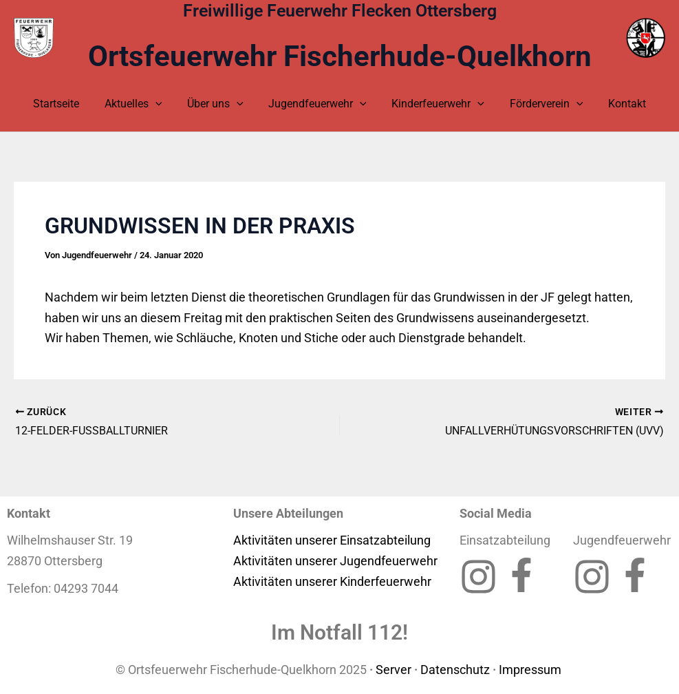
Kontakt (617, 103)
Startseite (66, 103)
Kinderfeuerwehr (435, 104)
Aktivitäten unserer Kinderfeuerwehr (332, 581)
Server (393, 669)
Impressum (531, 669)
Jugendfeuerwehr (317, 104)
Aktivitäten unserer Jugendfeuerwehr (335, 561)
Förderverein (539, 104)
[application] (162, 104)
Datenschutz (455, 669)
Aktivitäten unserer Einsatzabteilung (332, 540)
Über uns (219, 104)
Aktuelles (140, 104)
